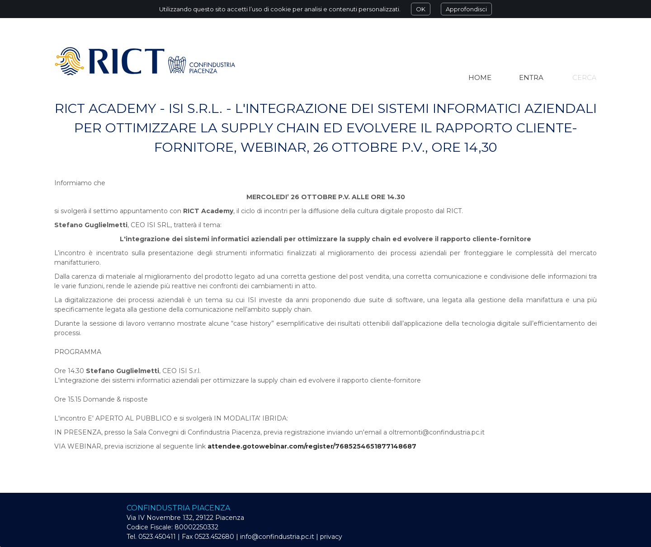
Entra (531, 77)
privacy (331, 537)
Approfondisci (466, 9)
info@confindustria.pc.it (277, 537)
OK (420, 9)
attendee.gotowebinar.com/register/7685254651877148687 (312, 446)
